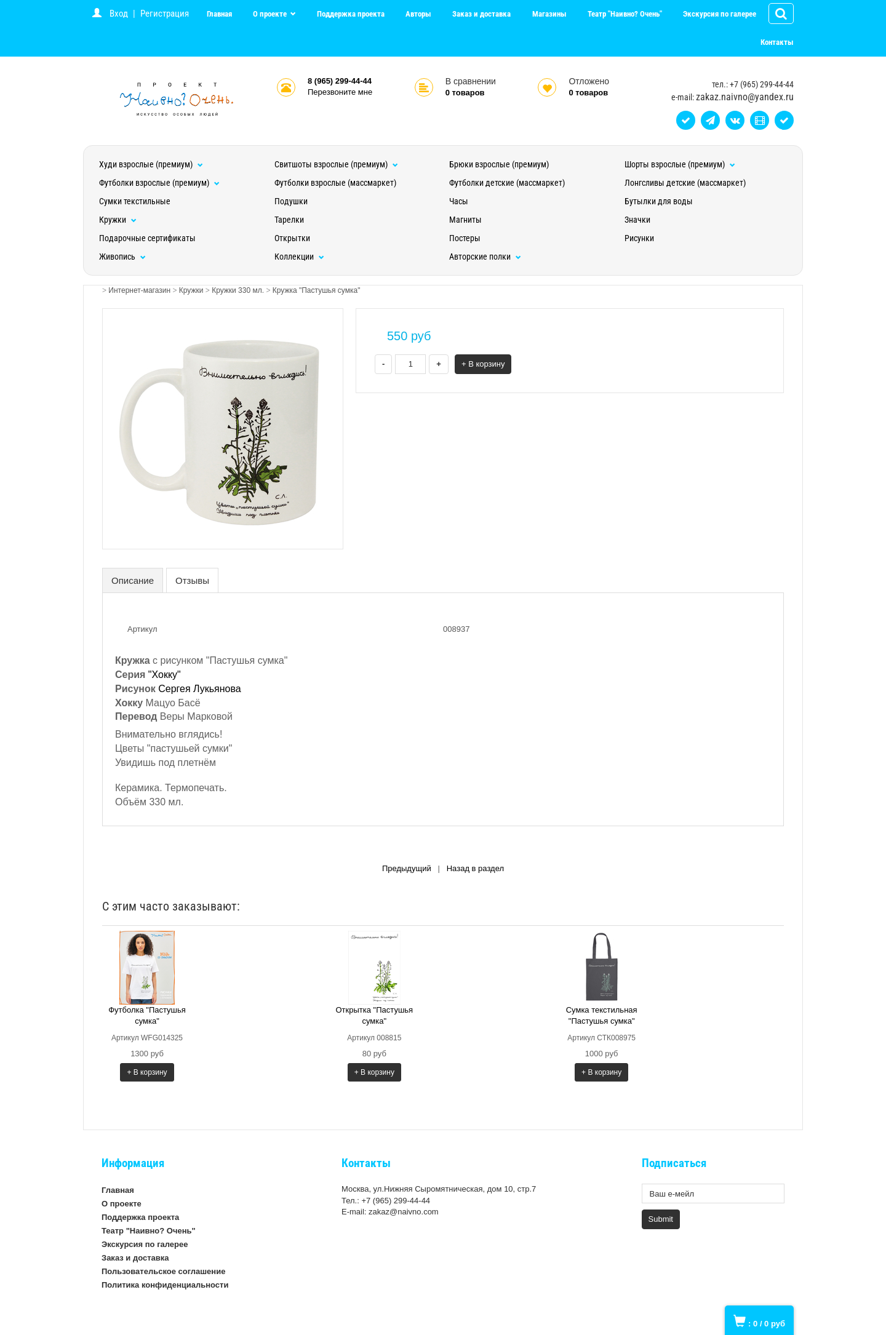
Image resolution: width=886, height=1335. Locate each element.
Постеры (465, 238)
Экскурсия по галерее (719, 13)
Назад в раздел (475, 868)
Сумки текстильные (134, 201)
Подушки (291, 201)
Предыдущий (406, 868)
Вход (119, 13)
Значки (637, 220)
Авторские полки (485, 256)
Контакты (777, 42)
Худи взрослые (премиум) (151, 164)
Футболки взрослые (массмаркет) (335, 183)
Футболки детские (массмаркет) (507, 183)
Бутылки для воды (659, 201)
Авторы (418, 13)
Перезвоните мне (340, 92)
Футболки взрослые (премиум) (159, 183)
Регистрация (164, 13)
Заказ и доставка (481, 13)
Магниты (465, 220)
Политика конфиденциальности (165, 1284)
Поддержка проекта (351, 13)
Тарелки (289, 220)
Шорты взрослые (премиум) (680, 164)
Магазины (549, 13)
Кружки (118, 220)
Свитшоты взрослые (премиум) (336, 164)
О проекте (271, 13)
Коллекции (299, 256)
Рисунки (639, 238)
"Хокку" (164, 674)
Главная (219, 13)
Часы (458, 201)
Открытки (292, 238)
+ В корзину (483, 364)
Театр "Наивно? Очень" (625, 13)
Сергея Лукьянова (199, 688)
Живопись (122, 256)
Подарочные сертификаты (147, 238)
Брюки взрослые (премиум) (499, 164)
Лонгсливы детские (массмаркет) (685, 183)
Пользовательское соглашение (163, 1271)
